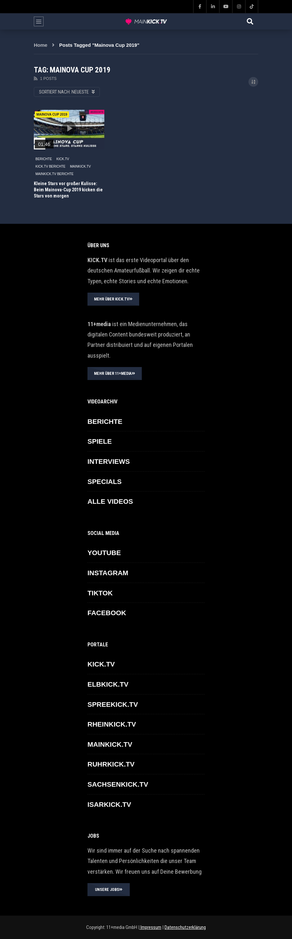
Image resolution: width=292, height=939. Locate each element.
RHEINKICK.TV (111, 724)
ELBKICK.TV (107, 684)
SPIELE (99, 441)
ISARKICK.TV (109, 804)
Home (40, 45)
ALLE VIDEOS (110, 501)
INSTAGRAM (107, 573)
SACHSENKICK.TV (117, 784)
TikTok (100, 593)
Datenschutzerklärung (185, 927)
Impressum (150, 927)
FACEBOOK (106, 612)
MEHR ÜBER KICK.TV (113, 299)
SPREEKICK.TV (112, 704)
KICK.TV (63, 159)
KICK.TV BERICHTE (50, 166)
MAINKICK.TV (80, 166)
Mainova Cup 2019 (51, 114)
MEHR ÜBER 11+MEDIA (114, 373)
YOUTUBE (104, 552)
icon (69, 128)
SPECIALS (104, 481)
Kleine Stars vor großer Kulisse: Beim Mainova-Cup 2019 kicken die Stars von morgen (68, 189)
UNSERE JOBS (109, 889)
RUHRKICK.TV (111, 764)
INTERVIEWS (108, 461)
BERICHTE (43, 159)
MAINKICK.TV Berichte (54, 174)
